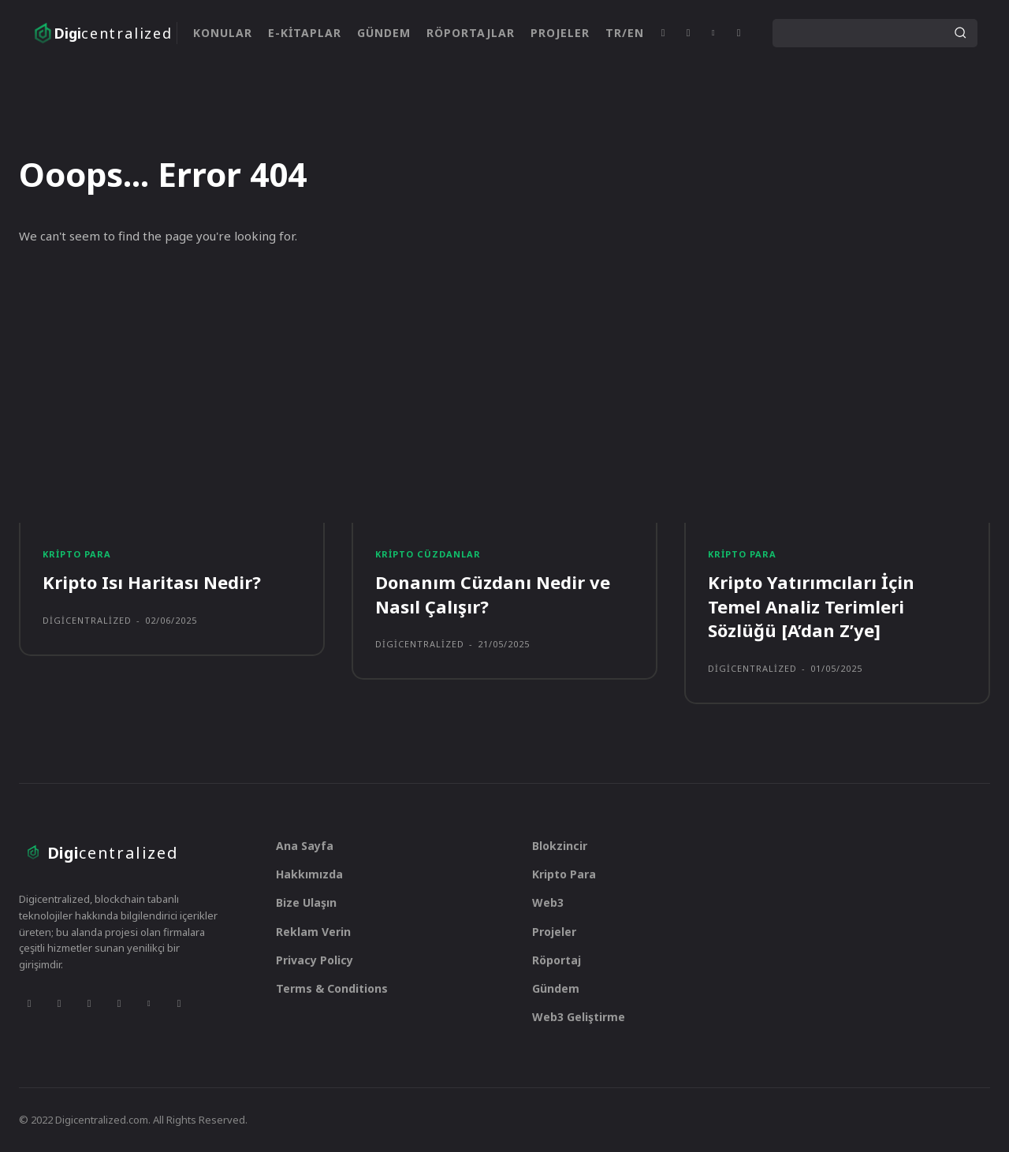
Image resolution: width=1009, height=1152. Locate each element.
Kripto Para (77, 554)
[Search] (960, 33)
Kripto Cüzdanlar (428, 554)
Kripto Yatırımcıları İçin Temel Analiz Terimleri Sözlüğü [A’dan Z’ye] (811, 606)
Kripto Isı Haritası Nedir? (152, 582)
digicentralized (87, 620)
